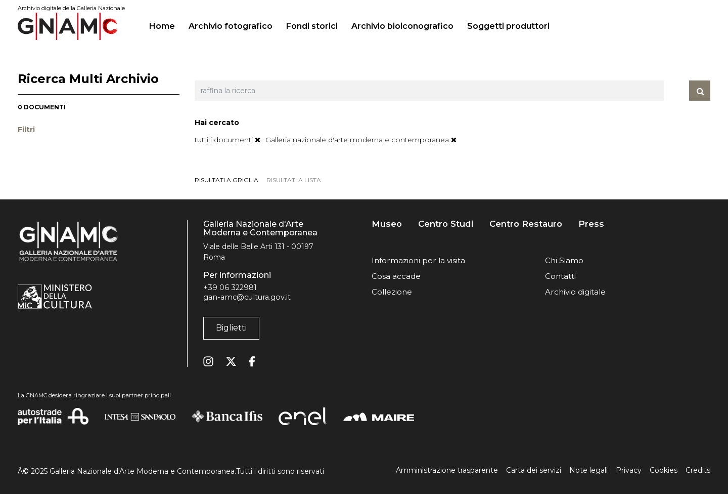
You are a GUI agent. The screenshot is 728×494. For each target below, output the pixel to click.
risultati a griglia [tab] (226, 180)
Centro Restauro (525, 224)
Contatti (560, 276)
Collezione (392, 292)
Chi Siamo (564, 260)
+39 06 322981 (230, 287)
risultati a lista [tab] (293, 180)
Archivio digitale (575, 292)
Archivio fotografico (230, 26)
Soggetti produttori (508, 26)
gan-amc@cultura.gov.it (247, 297)
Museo (387, 224)
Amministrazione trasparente (447, 470)
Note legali (588, 470)
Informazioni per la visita (418, 260)
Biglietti (231, 328)
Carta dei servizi (533, 470)
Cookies (663, 470)
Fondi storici (312, 26)
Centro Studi (445, 224)
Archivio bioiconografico (402, 26)
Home (166, 25)
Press (591, 224)
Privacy (629, 470)
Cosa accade (396, 276)
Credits (698, 470)
